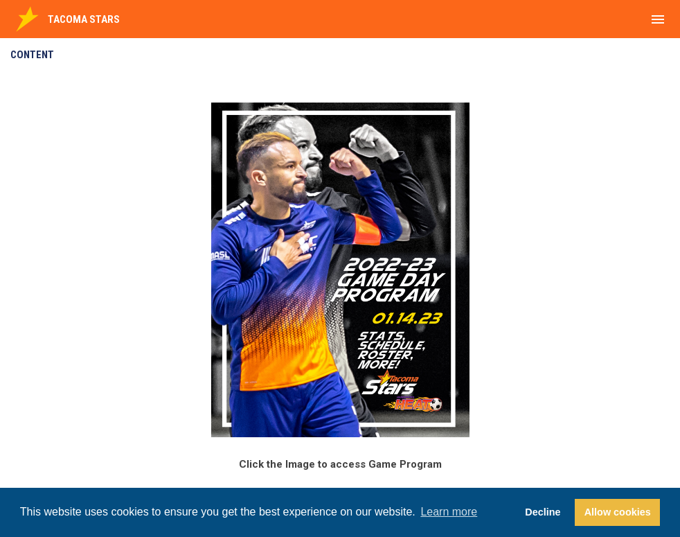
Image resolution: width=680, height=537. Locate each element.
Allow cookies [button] (617, 512)
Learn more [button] (448, 512)
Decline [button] (542, 512)
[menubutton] (658, 19)
